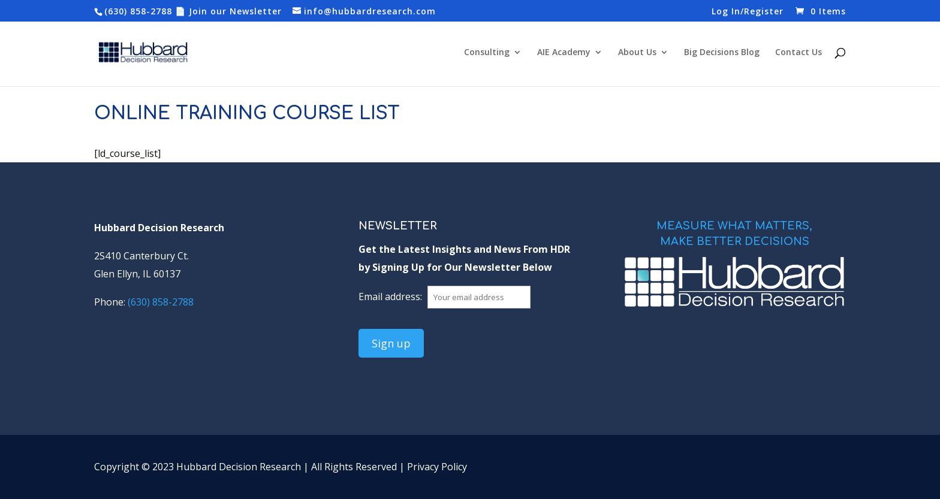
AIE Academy (563, 53)
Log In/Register (748, 12)
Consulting (487, 53)
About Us (637, 53)
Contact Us (798, 53)
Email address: (391, 296)
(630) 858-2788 (138, 11)
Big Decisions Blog (722, 53)
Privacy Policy (437, 466)
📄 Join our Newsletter (228, 11)
